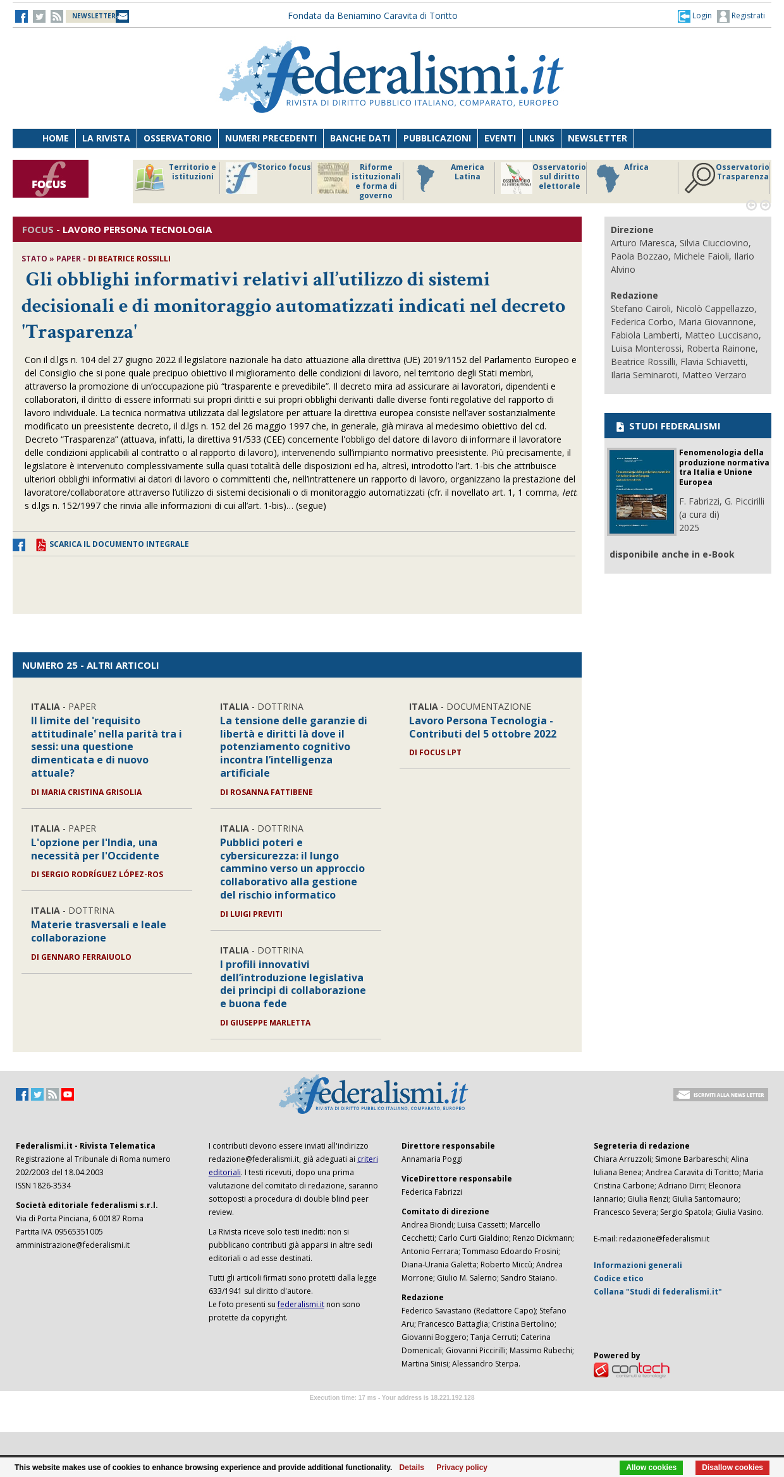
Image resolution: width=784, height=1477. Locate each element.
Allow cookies (651, 1467)
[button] (694, 15)
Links (541, 138)
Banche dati (360, 138)
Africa (620, 178)
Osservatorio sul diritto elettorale (543, 178)
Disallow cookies (732, 1467)
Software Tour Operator (392, 1412)
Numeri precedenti (271, 138)
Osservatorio (178, 138)
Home (55, 138)
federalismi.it (301, 1304)
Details (412, 1467)
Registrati (741, 16)
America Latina (446, 178)
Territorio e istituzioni (175, 178)
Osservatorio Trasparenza (726, 178)
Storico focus (268, 178)
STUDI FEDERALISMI (667, 425)
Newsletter (597, 138)
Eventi (500, 138)
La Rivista (106, 138)
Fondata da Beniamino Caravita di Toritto (373, 15)
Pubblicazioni (437, 138)
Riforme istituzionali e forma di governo (359, 181)
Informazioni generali (638, 1265)
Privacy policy (461, 1467)
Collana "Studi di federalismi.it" (658, 1291)
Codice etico (619, 1278)
